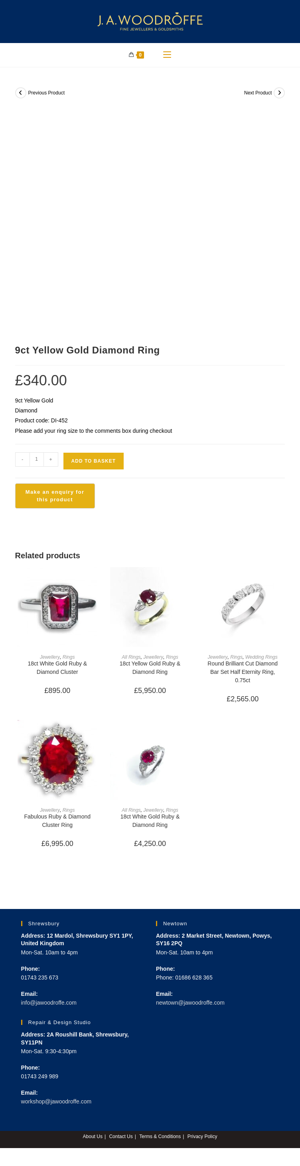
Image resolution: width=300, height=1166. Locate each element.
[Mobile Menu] (167, 55)
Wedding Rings (261, 657)
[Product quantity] (37, 459)
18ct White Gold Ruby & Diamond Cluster (57, 667)
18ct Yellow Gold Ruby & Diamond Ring (149, 667)
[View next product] (279, 92)
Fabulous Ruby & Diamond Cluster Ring (57, 820)
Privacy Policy (202, 1136)
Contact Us (120, 1136)
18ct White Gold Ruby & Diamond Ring (150, 820)
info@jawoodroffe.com (49, 1002)
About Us (93, 1136)
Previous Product (46, 93)
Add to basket (93, 461)
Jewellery (49, 657)
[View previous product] (20, 92)
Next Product (258, 93)
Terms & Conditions (160, 1136)
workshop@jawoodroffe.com (56, 1101)
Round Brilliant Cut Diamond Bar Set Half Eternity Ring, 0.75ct (242, 671)
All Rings (131, 657)
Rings (68, 657)
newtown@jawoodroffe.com (190, 1002)
